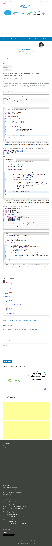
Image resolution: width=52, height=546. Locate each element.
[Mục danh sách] (22, 329)
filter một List (39, 85)
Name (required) (6, 340)
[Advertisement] (26, 27)
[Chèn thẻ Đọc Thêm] (27, 329)
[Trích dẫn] (10, 329)
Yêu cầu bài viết (22, 1)
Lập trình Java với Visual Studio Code (10, 492)
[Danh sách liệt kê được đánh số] (19, 329)
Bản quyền (11, 1)
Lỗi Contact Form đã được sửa (9, 446)
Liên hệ (16, 1)
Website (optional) (6, 350)
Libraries (24, 38)
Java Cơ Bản (19, 78)
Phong (4, 521)
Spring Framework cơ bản (8, 487)
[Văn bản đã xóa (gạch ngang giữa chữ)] (13, 329)
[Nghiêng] (4, 329)
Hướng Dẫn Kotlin (6, 529)
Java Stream (5, 69)
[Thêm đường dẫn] (6, 329)
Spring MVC (5, 499)
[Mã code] (24, 329)
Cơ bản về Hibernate (12, 521)
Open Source (38, 38)
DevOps (45, 38)
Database (10, 42)
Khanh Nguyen (6, 516)
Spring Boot (5, 494)
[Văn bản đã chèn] (15, 329)
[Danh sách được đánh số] (21, 329)
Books (30, 42)
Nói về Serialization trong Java (9, 489)
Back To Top (32, 543)
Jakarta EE (10, 38)
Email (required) (6, 345)
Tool (4, 42)
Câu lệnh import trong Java (8, 501)
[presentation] (11, 357)
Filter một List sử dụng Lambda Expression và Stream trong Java (22, 320)
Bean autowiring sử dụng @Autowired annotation (12, 506)
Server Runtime (18, 42)
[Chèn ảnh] (17, 329)
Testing (30, 38)
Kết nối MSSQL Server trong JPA (17, 516)
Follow (26, 53)
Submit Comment (7, 361)
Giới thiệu (5, 1)
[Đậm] (3, 329)
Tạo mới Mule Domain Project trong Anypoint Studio (18, 322)
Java (4, 38)
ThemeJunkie (27, 543)
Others (25, 42)
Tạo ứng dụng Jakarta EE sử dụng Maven (19, 523)
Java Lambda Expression (6, 66)
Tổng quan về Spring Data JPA (9, 497)
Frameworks (17, 38)
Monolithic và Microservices (14, 514)
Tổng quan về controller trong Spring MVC (11, 508)
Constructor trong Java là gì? (8, 504)
